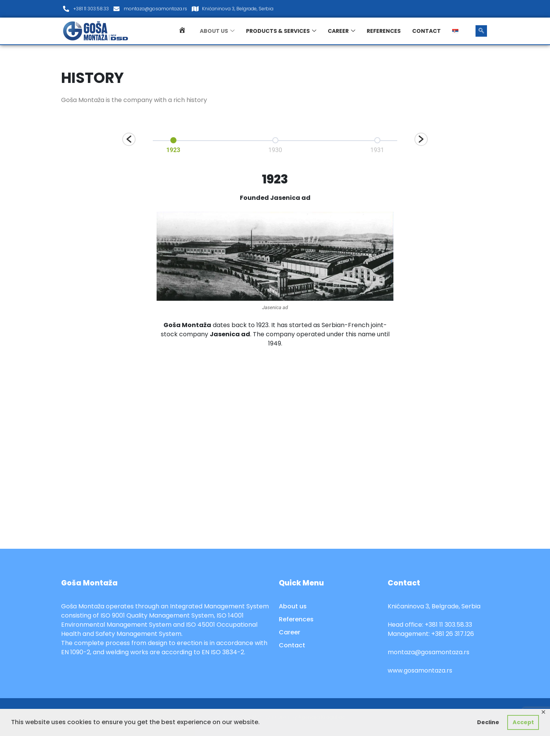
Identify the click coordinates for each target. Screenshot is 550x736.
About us (217, 31)
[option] (173, 144)
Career (341, 31)
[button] (129, 139)
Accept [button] (523, 722)
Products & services (281, 31)
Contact (426, 31)
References (384, 31)
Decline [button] (488, 722)
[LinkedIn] (479, 9)
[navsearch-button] (481, 31)
